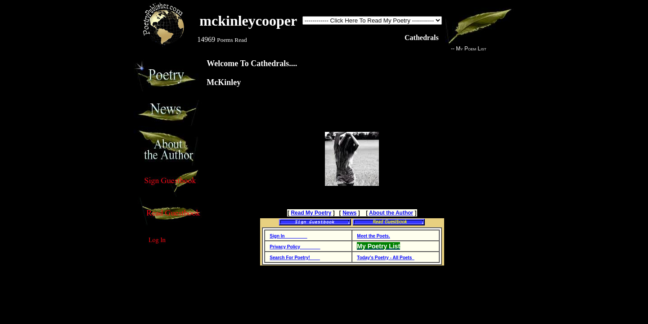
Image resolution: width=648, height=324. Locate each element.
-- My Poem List (465, 48)
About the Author (391, 213)
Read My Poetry (311, 213)
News (349, 213)
